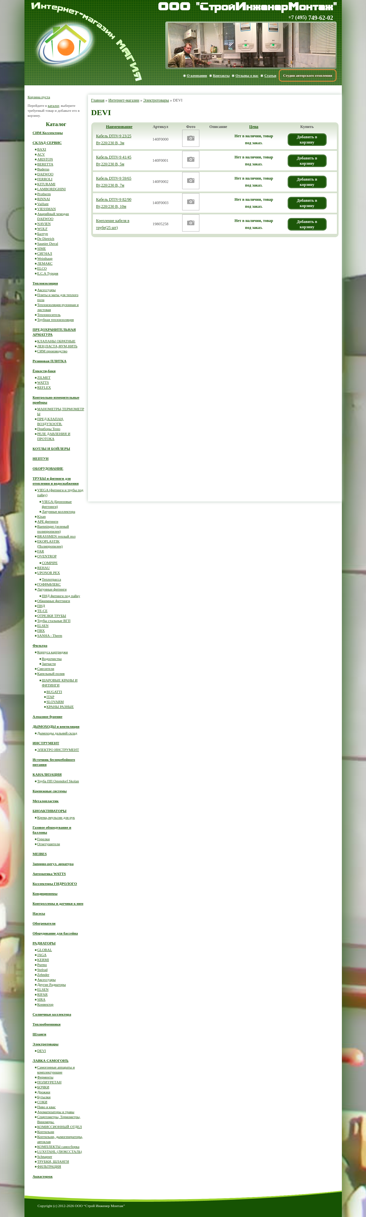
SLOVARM (55, 702)
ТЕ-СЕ (42, 611)
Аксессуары (46, 290)
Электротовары (156, 100)
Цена (254, 126)
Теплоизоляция (45, 283)
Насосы (39, 913)
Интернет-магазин (123, 100)
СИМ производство (52, 351)
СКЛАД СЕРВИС (47, 143)
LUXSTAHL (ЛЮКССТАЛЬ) (59, 1151)
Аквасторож (43, 1176)
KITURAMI (46, 184)
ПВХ (41, 630)
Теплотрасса (51, 579)
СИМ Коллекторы (48, 133)
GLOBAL (44, 950)
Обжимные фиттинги (53, 601)
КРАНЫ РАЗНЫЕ (60, 707)
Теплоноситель (49, 315)
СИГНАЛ (44, 253)
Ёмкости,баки (44, 371)
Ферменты (45, 1077)
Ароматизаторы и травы (55, 1112)
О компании (197, 75)
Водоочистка (52, 659)
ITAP (51, 697)
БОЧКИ (43, 1087)
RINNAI (43, 199)
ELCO (42, 268)
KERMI (43, 960)
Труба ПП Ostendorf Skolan (58, 781)
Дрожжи (43, 1092)
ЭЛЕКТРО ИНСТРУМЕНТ (58, 750)
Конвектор (45, 1004)
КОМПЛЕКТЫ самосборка (58, 1147)
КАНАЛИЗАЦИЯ (47, 774)
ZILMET (44, 377)
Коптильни (45, 1132)
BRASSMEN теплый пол (56, 536)
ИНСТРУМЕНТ (46, 743)
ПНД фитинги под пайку (61, 596)
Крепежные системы (50, 791)
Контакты (221, 75)
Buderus (43, 169)
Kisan (41, 516)
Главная (97, 100)
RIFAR (42, 994)
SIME (41, 248)
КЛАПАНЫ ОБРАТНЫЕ (56, 341)
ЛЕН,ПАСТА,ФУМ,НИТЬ (57, 346)
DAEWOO (45, 174)
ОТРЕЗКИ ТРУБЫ (51, 616)
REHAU (43, 568)
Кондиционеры (45, 893)
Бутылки (44, 1097)
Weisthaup (45, 258)
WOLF (42, 229)
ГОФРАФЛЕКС (49, 584)
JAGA (42, 955)
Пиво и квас (46, 1107)
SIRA (41, 999)
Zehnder (43, 975)
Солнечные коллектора (52, 1014)
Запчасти (49, 664)
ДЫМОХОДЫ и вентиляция (56, 726)
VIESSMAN (46, 209)
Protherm (44, 194)
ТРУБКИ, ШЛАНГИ (53, 1161)
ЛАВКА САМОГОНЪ (51, 1061)
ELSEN (43, 626)
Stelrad (42, 970)
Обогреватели (44, 923)
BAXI (41, 149)
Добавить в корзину (307, 140)
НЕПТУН (41, 458)
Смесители (45, 669)
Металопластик (46, 801)
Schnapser (44, 1156)
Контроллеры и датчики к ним (58, 903)
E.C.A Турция (48, 273)
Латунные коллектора (58, 511)
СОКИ (42, 1102)
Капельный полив (51, 673)
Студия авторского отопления (307, 75)
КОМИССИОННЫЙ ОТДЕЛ (59, 1127)
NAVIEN (44, 224)
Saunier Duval (47, 243)
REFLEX (44, 387)
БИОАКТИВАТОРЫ (50, 811)
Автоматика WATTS (49, 874)
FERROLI (45, 179)
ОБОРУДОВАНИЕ (48, 468)
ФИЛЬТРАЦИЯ (49, 1166)
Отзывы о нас (246, 75)
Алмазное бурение (47, 716)
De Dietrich (46, 238)
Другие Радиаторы (51, 984)
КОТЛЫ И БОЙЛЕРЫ (51, 449)
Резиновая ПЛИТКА (50, 361)
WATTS (43, 382)
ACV (41, 154)
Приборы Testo (49, 429)
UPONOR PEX (48, 573)
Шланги (39, 1034)
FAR (40, 551)
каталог (53, 106)
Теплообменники (47, 1024)
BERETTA (45, 164)
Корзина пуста (39, 97)
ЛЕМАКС (45, 263)
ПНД (41, 606)
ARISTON (45, 159)
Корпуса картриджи (52, 652)
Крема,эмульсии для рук (56, 817)
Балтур (42, 234)
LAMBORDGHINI (51, 189)
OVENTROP (47, 556)
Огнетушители (48, 844)
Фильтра (40, 645)
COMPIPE (50, 563)
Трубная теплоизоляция (55, 320)
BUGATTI (54, 692)
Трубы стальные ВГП (54, 621)
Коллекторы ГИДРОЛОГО (55, 884)
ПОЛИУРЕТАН (49, 1082)
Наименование (119, 126)
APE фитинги (48, 521)
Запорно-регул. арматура (53, 864)
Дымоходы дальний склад (57, 733)
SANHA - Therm (49, 635)
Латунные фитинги (52, 589)
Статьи (270, 75)
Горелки (43, 839)
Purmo (42, 965)
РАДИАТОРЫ (44, 943)
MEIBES (40, 854)
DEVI (41, 1051)
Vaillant (43, 204)
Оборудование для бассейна (55, 933)
